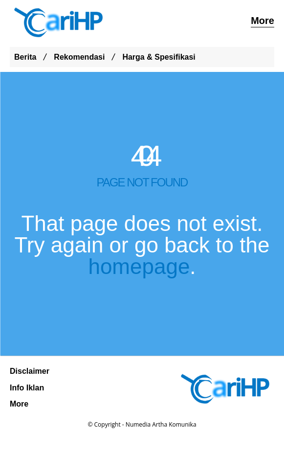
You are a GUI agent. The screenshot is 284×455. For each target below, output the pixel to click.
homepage (139, 266)
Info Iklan (27, 388)
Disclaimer (29, 371)
